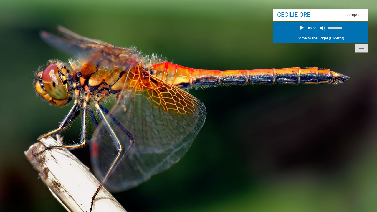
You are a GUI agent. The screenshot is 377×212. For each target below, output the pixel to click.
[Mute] (323, 28)
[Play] (302, 28)
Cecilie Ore (293, 14)
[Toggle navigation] (361, 48)
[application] (320, 28)
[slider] (336, 27)
